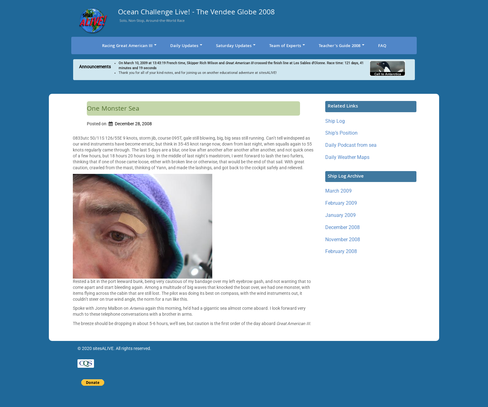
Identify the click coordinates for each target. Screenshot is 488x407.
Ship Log (335, 121)
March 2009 (338, 191)
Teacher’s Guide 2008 (341, 46)
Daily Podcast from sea (351, 145)
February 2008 (341, 251)
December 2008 (342, 227)
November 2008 (342, 239)
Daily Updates (186, 46)
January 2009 (340, 215)
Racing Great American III (129, 46)
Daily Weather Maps (347, 157)
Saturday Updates (236, 46)
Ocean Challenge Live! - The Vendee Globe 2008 (196, 13)
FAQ (382, 46)
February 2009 (341, 203)
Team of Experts (287, 46)
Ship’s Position (341, 133)
